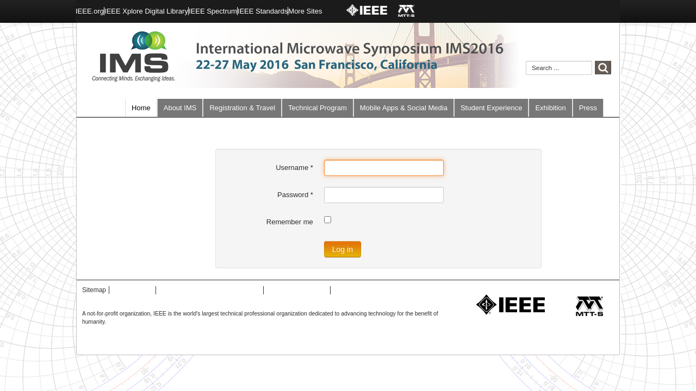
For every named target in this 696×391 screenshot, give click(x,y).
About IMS (180, 108)
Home (141, 108)
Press (588, 108)
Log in (342, 249)
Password (295, 195)
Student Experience (491, 108)
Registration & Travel (242, 108)
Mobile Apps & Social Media (404, 108)
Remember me (289, 222)
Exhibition (550, 108)
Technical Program (317, 108)
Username (294, 167)
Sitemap (94, 290)
